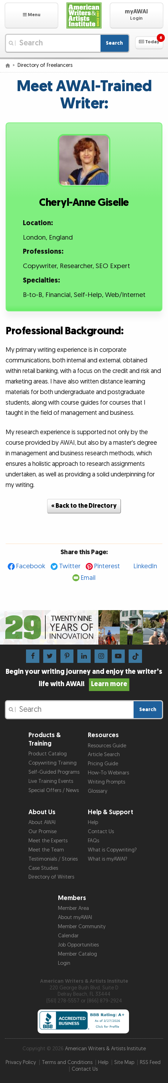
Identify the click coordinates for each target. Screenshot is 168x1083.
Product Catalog (47, 753)
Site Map (124, 1062)
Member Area (73, 908)
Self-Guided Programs (53, 772)
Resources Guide (107, 745)
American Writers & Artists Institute (105, 1048)
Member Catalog (77, 954)
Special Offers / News (53, 790)
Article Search (104, 754)
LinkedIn (145, 566)
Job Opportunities (78, 945)
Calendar (68, 935)
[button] (31, 15)
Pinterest (107, 566)
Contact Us (101, 831)
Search (114, 43)
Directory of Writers (51, 877)
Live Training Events (50, 781)
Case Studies (43, 868)
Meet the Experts (47, 840)
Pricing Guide (103, 763)
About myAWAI (75, 917)
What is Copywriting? (112, 850)
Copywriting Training (52, 763)
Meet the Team (46, 850)
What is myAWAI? (107, 859)
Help (93, 822)
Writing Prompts (106, 782)
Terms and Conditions (67, 1062)
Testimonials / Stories (53, 859)
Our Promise (42, 831)
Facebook (30, 566)
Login (64, 963)
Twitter (69, 566)
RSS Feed (150, 1062)
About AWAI (42, 822)
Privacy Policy (21, 1062)
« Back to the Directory (84, 506)
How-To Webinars (108, 773)
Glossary (97, 791)
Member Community (81, 926)
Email (88, 578)
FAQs (93, 840)
